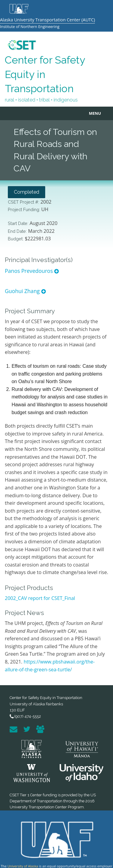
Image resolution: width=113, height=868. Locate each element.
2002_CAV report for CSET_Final (40, 598)
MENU (95, 113)
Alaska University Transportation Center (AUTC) (47, 20)
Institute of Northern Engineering (29, 26)
